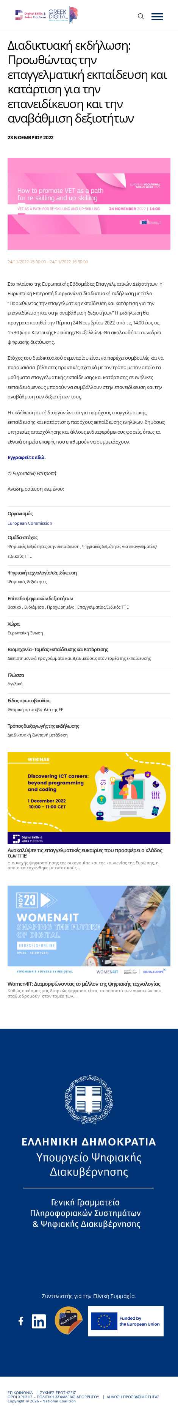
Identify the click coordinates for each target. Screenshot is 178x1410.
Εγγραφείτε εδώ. (27, 457)
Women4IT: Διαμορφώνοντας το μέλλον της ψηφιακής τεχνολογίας (84, 983)
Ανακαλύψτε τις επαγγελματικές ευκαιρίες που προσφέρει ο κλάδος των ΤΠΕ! (85, 853)
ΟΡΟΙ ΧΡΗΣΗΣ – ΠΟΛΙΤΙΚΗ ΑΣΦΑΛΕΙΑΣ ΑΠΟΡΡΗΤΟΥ (53, 1396)
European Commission (30, 523)
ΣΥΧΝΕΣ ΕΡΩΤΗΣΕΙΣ (58, 1392)
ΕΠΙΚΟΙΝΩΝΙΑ (20, 1392)
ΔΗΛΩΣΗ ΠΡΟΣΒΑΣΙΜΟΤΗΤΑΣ (133, 1396)
